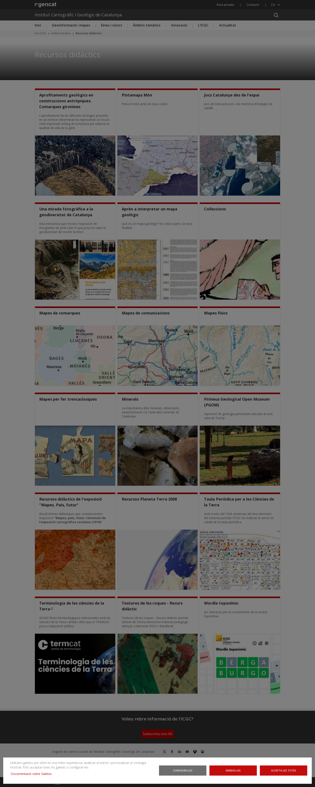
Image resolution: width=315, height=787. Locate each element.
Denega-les (233, 770)
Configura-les (182, 770)
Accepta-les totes (283, 770)
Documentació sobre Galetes (33, 774)
